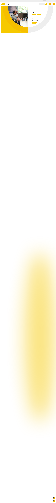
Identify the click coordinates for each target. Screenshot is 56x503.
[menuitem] (54, 4)
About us (44, 0)
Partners (48, 0)
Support (53, 0)
